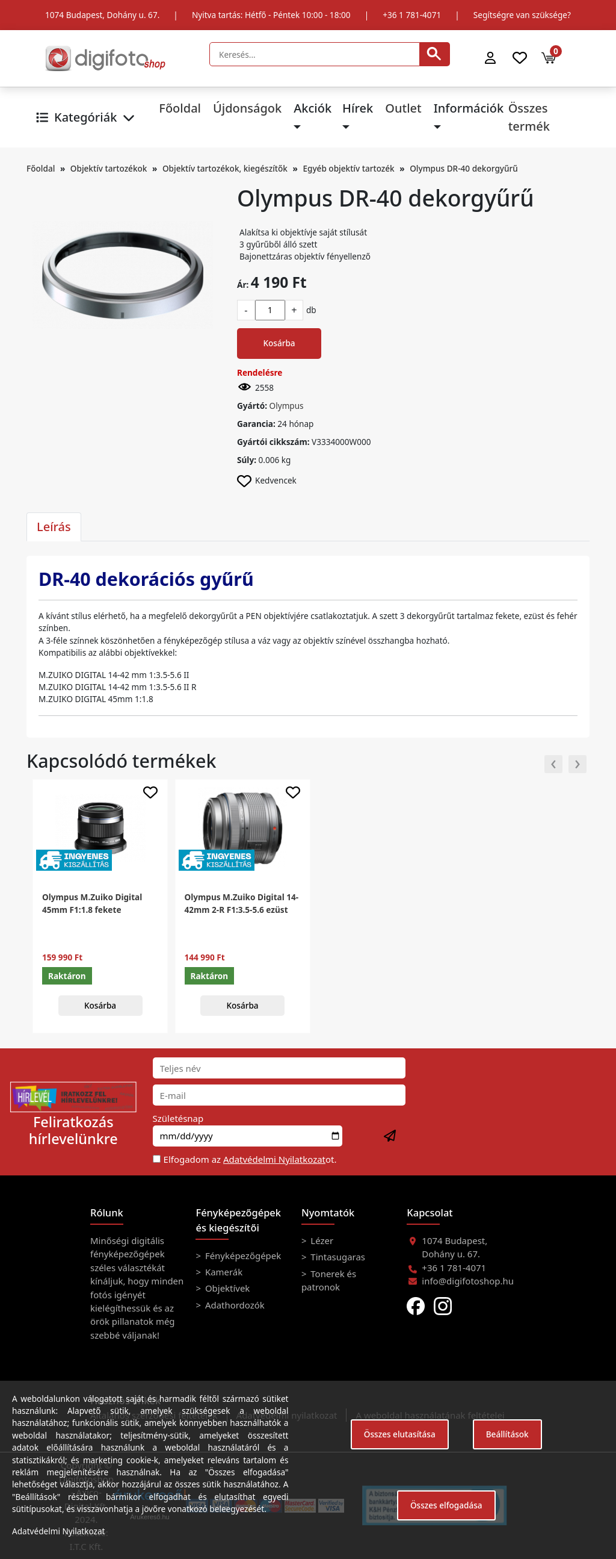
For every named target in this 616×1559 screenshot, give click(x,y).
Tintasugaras (336, 1257)
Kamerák (222, 1272)
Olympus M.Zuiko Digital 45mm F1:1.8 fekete (92, 903)
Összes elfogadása (446, 1505)
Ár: (242, 284)
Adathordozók (234, 1305)
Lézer (320, 1240)
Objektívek (226, 1288)
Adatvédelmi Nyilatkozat (274, 1159)
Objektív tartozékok (108, 168)
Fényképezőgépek (242, 1255)
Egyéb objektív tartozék (348, 168)
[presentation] (553, 764)
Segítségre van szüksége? (522, 14)
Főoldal (180, 108)
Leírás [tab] (54, 526)
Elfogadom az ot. (250, 1159)
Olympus (287, 405)
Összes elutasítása (400, 1434)
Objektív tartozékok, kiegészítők (225, 168)
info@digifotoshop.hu (468, 1281)
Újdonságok (247, 108)
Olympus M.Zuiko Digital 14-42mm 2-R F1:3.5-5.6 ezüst (242, 903)
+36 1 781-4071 (412, 14)
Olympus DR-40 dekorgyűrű (464, 168)
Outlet (403, 108)
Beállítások (507, 1434)
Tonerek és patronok (328, 1280)
